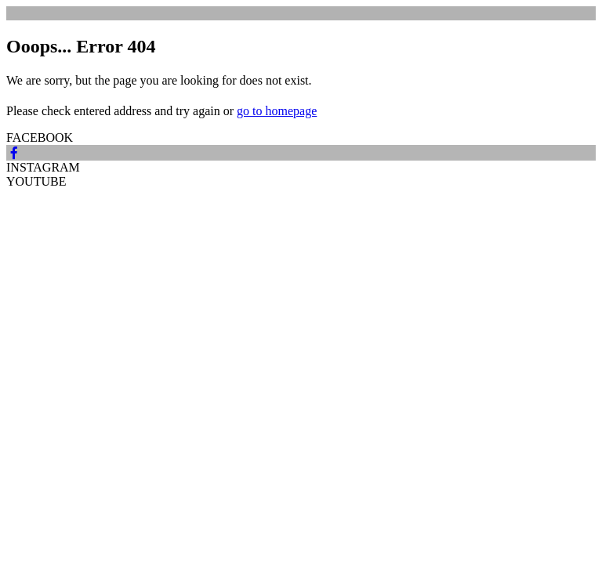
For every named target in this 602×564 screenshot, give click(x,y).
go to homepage (277, 111)
